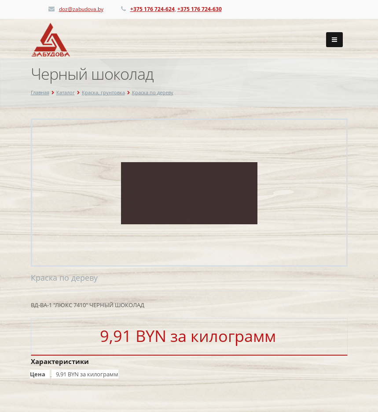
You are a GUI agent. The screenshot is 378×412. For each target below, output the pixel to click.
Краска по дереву (152, 92)
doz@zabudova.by (81, 9)
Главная (40, 92)
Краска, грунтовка (103, 92)
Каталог (65, 92)
